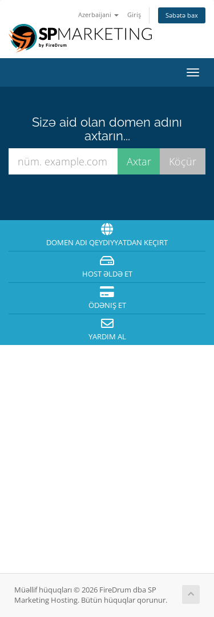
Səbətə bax (181, 15)
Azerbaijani (98, 14)
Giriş (134, 14)
